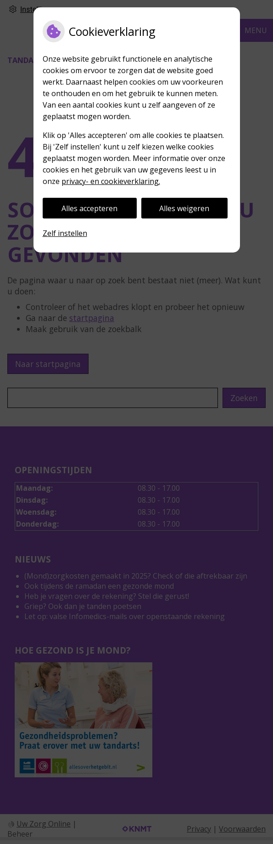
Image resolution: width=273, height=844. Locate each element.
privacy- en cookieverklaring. (110, 181)
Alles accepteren (89, 208)
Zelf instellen (65, 233)
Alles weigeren (184, 208)
